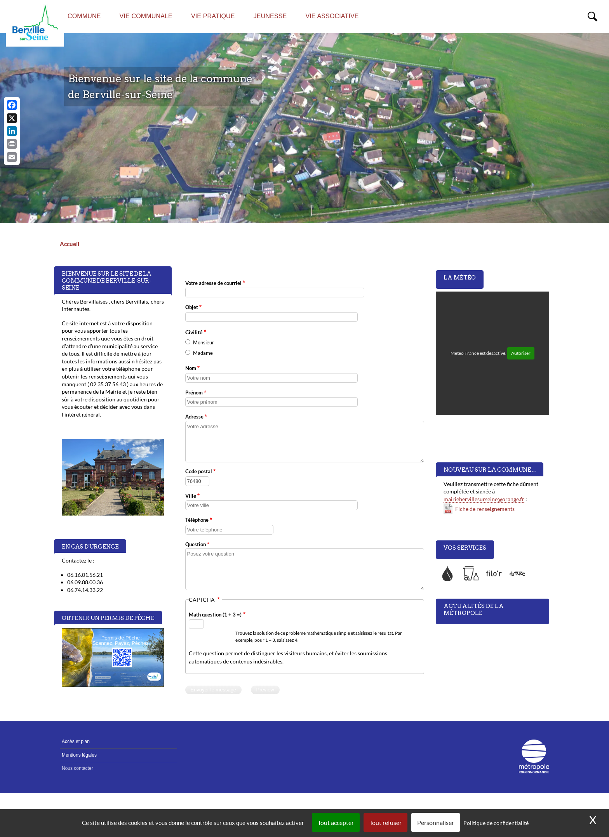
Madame (203, 353)
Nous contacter (77, 768)
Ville (190, 496)
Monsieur (203, 342)
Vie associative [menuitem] (331, 16)
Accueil (69, 243)
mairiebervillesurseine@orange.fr (484, 499)
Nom (190, 368)
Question (195, 544)
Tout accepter (336, 822)
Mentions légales (79, 755)
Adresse (194, 416)
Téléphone (197, 520)
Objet (191, 307)
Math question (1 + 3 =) (215, 614)
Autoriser (521, 353)
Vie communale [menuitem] (146, 16)
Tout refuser (385, 822)
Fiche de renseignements (485, 508)
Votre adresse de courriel (213, 283)
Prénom (194, 392)
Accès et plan (76, 741)
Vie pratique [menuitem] (213, 16)
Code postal (198, 471)
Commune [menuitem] (84, 16)
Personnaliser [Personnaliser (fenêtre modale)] (435, 822)
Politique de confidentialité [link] (496, 823)
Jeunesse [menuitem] (270, 16)
